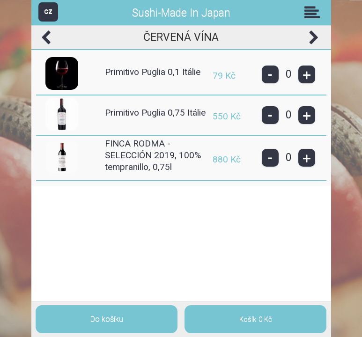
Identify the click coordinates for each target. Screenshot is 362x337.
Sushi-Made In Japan (181, 13)
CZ (48, 11)
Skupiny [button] (314, 12)
